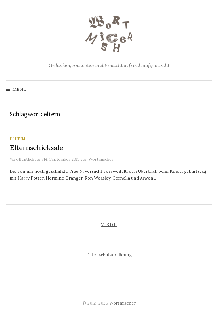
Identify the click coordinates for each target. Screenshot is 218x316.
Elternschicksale (36, 148)
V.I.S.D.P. (109, 224)
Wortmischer (122, 303)
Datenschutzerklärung (109, 254)
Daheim (17, 138)
